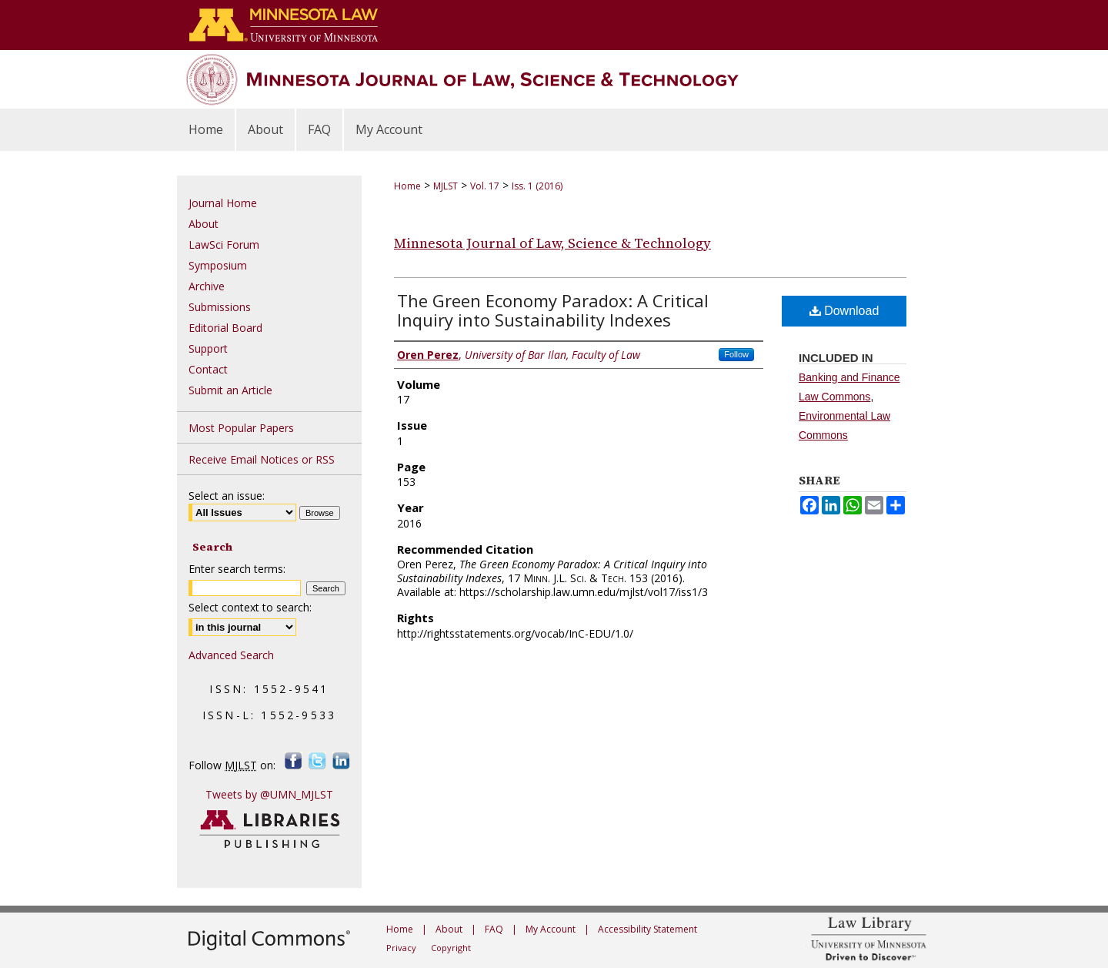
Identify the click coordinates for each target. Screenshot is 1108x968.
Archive (207, 286)
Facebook (293, 760)
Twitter (317, 760)
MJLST (445, 186)
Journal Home (223, 203)
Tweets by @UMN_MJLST (269, 794)
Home (407, 186)
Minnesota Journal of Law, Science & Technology (552, 243)
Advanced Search (231, 655)
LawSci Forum (224, 244)
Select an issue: (227, 495)
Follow (736, 354)
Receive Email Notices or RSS (262, 459)
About (204, 223)
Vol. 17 (484, 186)
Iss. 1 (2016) (537, 186)
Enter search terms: (237, 568)
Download (844, 310)
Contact (208, 369)
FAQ (494, 929)
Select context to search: (250, 607)
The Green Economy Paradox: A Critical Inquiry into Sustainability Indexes (553, 310)
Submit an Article (230, 390)
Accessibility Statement (647, 929)
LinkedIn (341, 760)
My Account (551, 929)
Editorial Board (225, 327)
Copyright (451, 947)
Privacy (401, 947)
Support (208, 348)
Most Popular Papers (241, 427)
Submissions (220, 307)
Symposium (218, 265)
